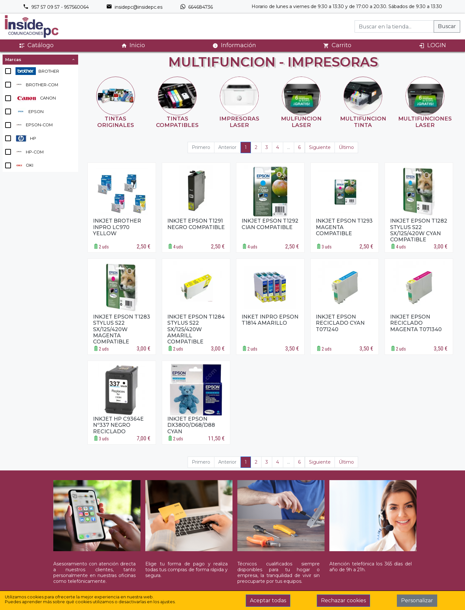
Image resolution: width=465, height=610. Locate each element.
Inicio (133, 45)
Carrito (337, 45)
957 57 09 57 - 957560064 (56, 7)
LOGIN (432, 45)
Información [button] (234, 45)
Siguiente (320, 147)
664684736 (196, 7)
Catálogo (36, 45)
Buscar (447, 26)
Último (346, 147)
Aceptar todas (268, 600)
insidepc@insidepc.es (134, 7)
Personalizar (417, 600)
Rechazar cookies (343, 600)
